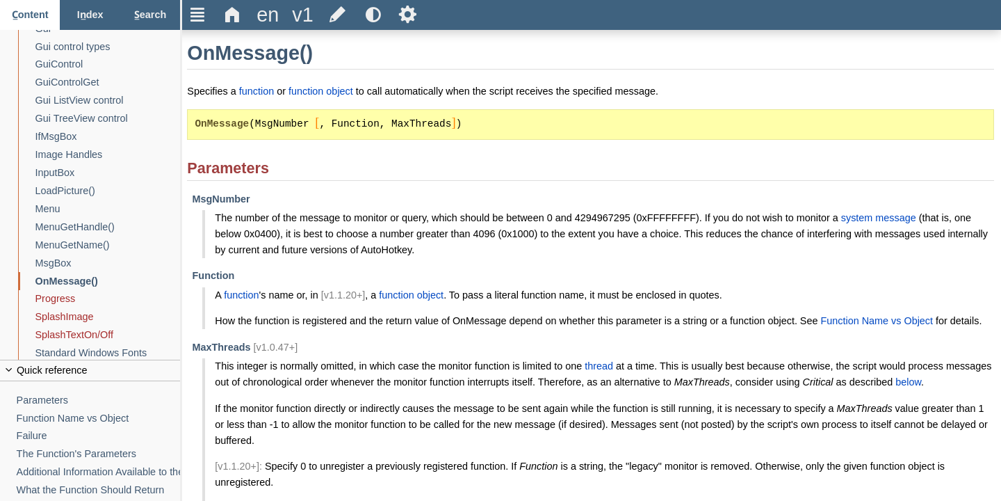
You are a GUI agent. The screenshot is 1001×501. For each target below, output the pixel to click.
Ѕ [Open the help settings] (408, 14)
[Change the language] (267, 15)
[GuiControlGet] (108, 82)
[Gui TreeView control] (108, 119)
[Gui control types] (108, 47)
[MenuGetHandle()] (108, 227)
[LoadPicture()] (108, 191)
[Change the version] (302, 15)
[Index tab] (90, 15)
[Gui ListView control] (108, 101)
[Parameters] (99, 400)
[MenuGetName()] (108, 245)
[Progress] (108, 299)
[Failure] (99, 436)
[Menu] (108, 209)
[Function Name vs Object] (99, 419)
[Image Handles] (108, 155)
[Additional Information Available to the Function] (99, 472)
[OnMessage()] (108, 281)
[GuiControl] (108, 64)
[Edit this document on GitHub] (337, 15)
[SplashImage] (108, 317)
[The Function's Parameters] (99, 454)
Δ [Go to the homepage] (232, 14)
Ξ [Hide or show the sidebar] (198, 14)
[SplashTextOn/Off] (108, 335)
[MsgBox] (108, 263)
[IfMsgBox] (108, 137)
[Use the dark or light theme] (372, 15)
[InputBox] (108, 173)
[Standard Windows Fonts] (108, 353)
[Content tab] (30, 15)
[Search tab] (150, 15)
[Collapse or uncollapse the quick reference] (90, 370)
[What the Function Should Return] (99, 490)
